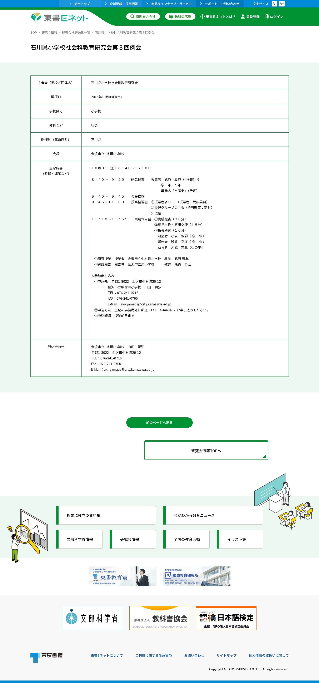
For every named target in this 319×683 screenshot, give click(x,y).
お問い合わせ (194, 654)
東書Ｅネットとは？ (218, 16)
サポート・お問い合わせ (219, 3)
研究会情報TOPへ (160, 450)
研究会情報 (49, 32)
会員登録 (250, 16)
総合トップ (80, 3)
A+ (282, 3)
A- (274, 3)
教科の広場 (180, 16)
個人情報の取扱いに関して (269, 654)
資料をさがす (143, 16)
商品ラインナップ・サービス (169, 3)
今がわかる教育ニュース (194, 514)
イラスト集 (237, 538)
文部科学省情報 (80, 538)
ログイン (274, 16)
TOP (33, 32)
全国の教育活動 (187, 538)
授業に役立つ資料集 (84, 514)
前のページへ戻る (159, 422)
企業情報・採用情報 (121, 3)
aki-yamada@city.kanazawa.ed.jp (146, 303)
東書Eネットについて (107, 654)
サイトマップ (226, 654)
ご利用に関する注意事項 (153, 654)
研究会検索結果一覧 (76, 32)
